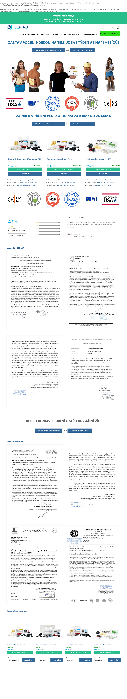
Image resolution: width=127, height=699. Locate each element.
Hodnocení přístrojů (16, 235)
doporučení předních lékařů (26, 185)
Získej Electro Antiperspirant (82, 50)
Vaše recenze (45, 34)
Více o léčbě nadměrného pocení (48, 430)
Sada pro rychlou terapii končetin (46, 644)
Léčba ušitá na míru (59, 34)
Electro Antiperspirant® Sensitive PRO (76, 644)
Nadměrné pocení (74, 34)
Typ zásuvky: (11, 657)
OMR (113, 27)
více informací (36, 180)
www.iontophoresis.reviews (28, 182)
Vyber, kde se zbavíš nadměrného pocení (48, 50)
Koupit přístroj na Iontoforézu (110, 34)
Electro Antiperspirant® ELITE (102, 644)
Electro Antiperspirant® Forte (16, 644)
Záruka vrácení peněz (90, 34)
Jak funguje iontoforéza (30, 34)
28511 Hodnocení (12, 228)
